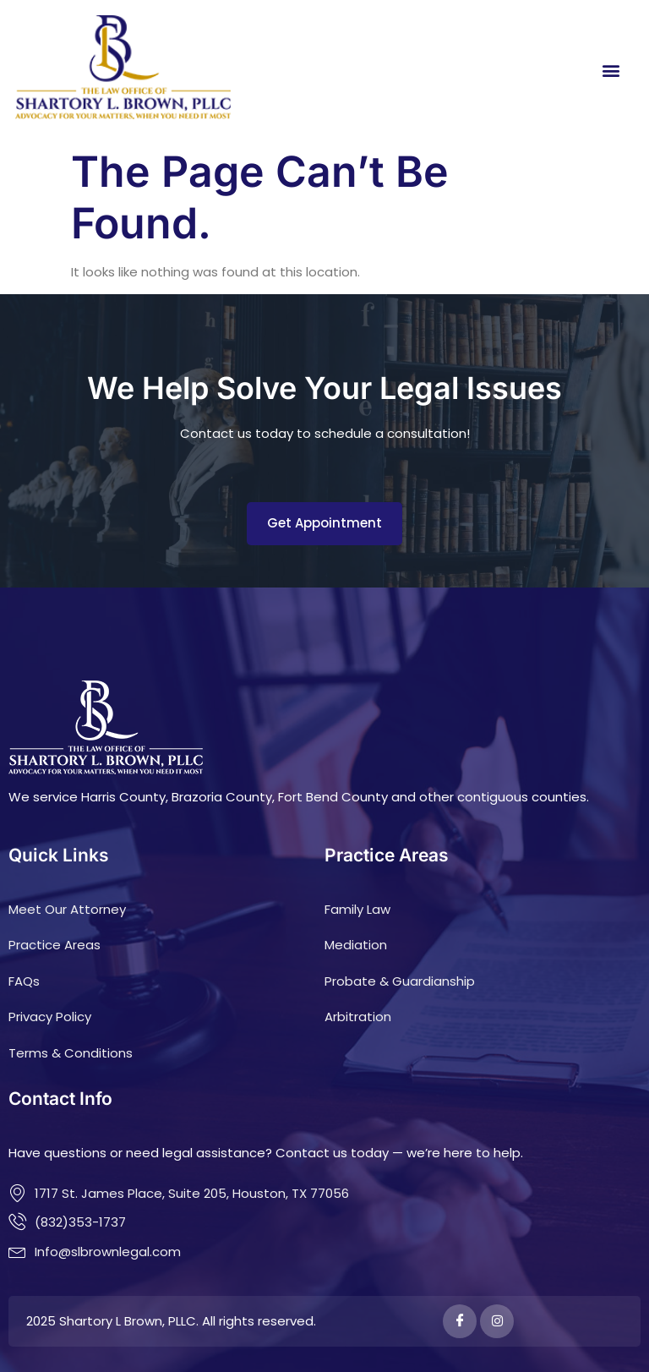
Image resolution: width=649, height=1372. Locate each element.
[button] (611, 70)
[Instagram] (497, 1321)
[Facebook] (460, 1321)
